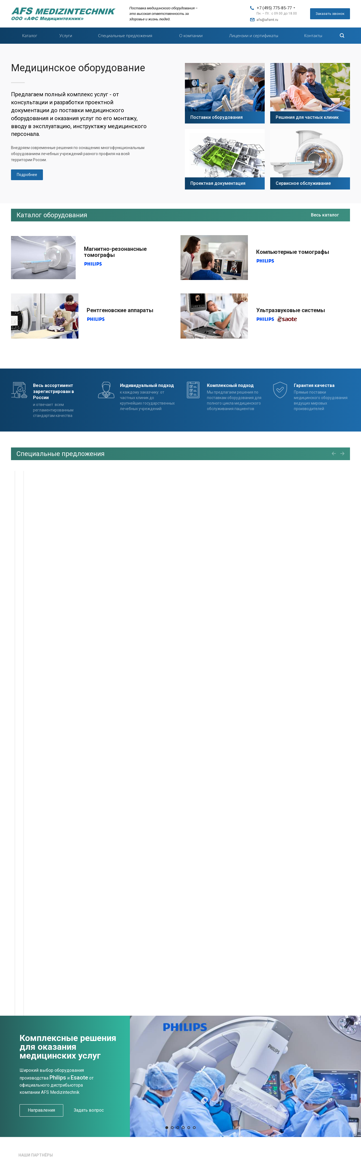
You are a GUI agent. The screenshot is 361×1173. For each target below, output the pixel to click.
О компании (191, 35)
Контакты (313, 35)
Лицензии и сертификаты (253, 35)
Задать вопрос (89, 1110)
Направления (41, 1110)
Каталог (29, 35)
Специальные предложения (125, 35)
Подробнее (27, 174)
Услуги (65, 35)
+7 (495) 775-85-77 (274, 8)
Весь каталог (325, 215)
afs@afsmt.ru (267, 20)
